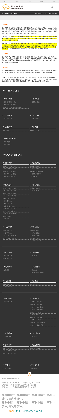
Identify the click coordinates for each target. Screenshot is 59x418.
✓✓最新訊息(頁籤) (35, 166)
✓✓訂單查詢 (6, 219)
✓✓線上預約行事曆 (35, 348)
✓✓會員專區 (35, 227)
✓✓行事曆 (6, 365)
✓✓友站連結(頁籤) (7, 256)
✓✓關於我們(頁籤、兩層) (9, 104)
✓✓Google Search (7, 336)
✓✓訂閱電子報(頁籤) (35, 240)
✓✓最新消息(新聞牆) (35, 174)
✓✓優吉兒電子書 (34, 130)
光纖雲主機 (46, 411)
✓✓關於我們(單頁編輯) (8, 176)
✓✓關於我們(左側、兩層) (9, 174)
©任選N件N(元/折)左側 (9, 206)
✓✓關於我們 (7, 99)
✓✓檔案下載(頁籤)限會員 (9, 235)
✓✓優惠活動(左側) (7, 201)
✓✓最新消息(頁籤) (35, 102)
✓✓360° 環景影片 (7, 144)
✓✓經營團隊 (35, 281)
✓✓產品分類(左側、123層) (9, 188)
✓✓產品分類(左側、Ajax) (9, 193)
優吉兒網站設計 (26, 415)
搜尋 (52, 7)
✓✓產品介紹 (7, 185)
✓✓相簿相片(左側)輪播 (36, 302)
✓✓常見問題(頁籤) (7, 118)
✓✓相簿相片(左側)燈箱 (36, 317)
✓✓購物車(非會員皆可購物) (10, 213)
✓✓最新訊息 (35, 163)
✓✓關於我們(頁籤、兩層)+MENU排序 (12, 107)
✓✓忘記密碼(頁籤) (35, 238)
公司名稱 (13, 7)
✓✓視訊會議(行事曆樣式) (36, 272)
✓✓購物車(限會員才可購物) (10, 211)
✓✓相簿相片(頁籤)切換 (36, 314)
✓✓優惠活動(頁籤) (7, 203)
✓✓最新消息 (35, 99)
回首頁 (5, 1)
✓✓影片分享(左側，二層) (9, 353)
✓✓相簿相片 (35, 298)
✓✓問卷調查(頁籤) (7, 302)
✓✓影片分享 (7, 345)
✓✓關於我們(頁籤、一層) (9, 102)
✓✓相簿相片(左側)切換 (36, 312)
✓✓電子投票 (35, 252)
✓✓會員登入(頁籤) (35, 235)
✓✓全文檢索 (7, 333)
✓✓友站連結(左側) (7, 258)
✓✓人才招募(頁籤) (7, 284)
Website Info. (33, 415)
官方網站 (53, 1)
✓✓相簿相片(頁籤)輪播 (36, 304)
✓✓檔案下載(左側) (7, 233)
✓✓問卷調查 (7, 298)
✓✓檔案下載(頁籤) (35, 118)
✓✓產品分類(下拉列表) (8, 198)
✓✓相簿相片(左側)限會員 (36, 307)
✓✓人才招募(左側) (7, 286)
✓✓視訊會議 (35, 267)
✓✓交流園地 (7, 267)
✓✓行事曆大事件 (7, 368)
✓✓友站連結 (7, 252)
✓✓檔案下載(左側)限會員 (9, 238)
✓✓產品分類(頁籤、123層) (9, 190)
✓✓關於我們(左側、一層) (9, 168)
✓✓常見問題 (7, 115)
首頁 (36, 13)
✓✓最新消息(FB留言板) (36, 171)
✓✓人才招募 (7, 281)
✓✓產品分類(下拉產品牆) (9, 196)
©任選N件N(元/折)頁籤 (9, 208)
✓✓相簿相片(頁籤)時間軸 (36, 325)
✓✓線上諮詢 (7, 127)
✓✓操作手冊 (35, 365)
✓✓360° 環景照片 (7, 142)
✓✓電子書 (34, 127)
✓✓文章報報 (33, 176)
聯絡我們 (18, 1)
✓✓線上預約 (35, 345)
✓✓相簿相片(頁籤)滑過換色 (37, 322)
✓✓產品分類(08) (7, 216)
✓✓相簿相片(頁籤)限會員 (36, 309)
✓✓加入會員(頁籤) (35, 233)
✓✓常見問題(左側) (35, 190)
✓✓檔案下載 (35, 115)
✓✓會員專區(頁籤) (35, 230)
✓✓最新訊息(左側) (35, 168)
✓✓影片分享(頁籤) (7, 348)
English (41, 1)
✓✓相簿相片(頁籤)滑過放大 (37, 320)
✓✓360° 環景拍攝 (9, 139)
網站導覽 (29, 1)
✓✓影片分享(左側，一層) (9, 350)
